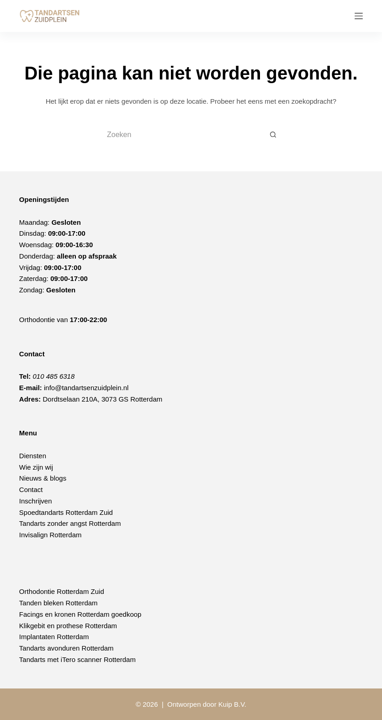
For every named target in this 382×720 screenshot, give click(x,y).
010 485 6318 (54, 376)
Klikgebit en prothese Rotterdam (68, 626)
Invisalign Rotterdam (50, 535)
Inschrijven (35, 501)
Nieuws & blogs (42, 478)
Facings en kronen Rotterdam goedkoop (80, 614)
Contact (31, 489)
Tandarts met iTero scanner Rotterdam (77, 659)
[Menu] (359, 16)
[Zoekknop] (273, 135)
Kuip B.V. (232, 704)
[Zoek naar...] (182, 135)
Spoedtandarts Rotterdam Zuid (66, 512)
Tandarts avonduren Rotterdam (66, 648)
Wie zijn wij (36, 467)
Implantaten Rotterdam (54, 637)
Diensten (32, 456)
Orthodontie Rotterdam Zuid (61, 591)
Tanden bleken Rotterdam (58, 603)
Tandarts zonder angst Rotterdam (70, 523)
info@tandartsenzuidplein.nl (86, 388)
